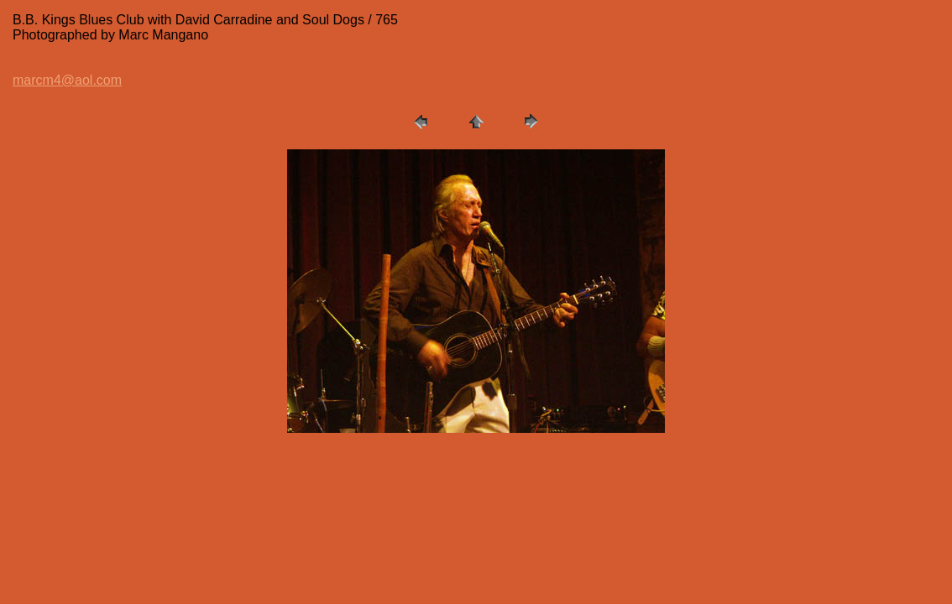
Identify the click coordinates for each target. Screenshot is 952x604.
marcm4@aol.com (67, 80)
